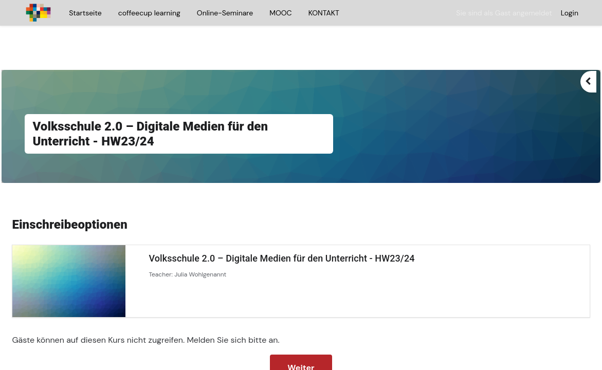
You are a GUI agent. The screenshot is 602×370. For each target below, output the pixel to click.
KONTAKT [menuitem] (323, 12)
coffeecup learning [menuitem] (149, 12)
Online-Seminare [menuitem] (225, 12)
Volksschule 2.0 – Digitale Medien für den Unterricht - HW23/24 (304, 229)
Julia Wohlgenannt (223, 246)
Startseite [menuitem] (85, 12)
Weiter (300, 339)
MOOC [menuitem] (280, 12)
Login (569, 12)
